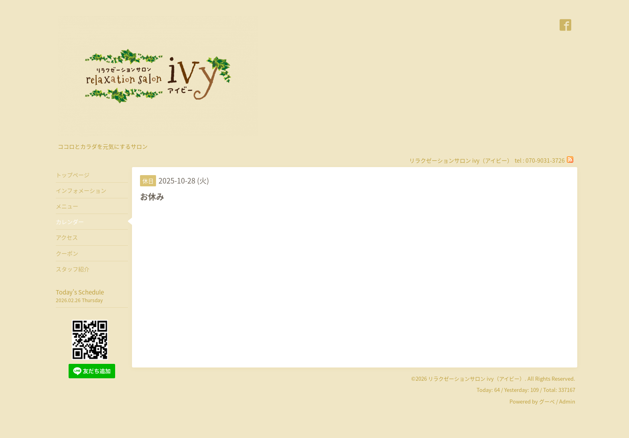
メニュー (67, 206)
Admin (567, 401)
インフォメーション (81, 190)
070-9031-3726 (545, 160)
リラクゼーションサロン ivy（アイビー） (476, 378)
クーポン (67, 253)
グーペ (547, 401)
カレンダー (70, 222)
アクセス (67, 237)
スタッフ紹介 (72, 269)
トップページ (72, 175)
